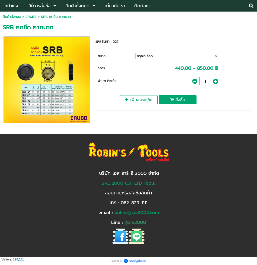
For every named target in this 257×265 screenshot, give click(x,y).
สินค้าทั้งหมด (12, 16)
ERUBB (31, 16)
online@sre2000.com (136, 212)
